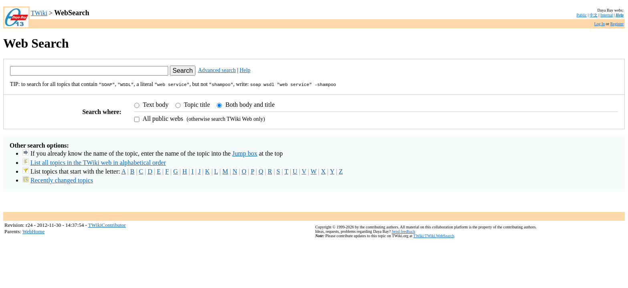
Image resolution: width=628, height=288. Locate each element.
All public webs (162, 117)
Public (581, 15)
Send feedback (403, 230)
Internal (606, 15)
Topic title (196, 103)
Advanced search (216, 70)
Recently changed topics (61, 179)
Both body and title (249, 103)
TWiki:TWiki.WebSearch (433, 235)
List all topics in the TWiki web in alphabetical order (98, 161)
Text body (155, 103)
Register (617, 24)
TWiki (39, 13)
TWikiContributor (107, 224)
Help (620, 15)
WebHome (33, 231)
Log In (599, 24)
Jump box (245, 152)
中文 (594, 15)
